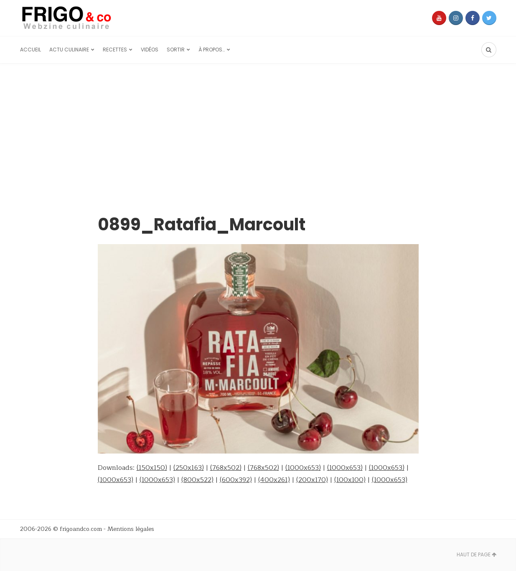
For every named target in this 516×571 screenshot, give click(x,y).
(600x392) (236, 479)
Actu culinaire (69, 49)
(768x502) (225, 467)
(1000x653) (303, 467)
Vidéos (149, 49)
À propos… (211, 49)
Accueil (30, 49)
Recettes (115, 49)
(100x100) (350, 479)
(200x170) (312, 479)
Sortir (176, 49)
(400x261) (274, 479)
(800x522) (197, 479)
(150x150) (152, 467)
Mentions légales (130, 529)
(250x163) (188, 467)
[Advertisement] (258, 126)
